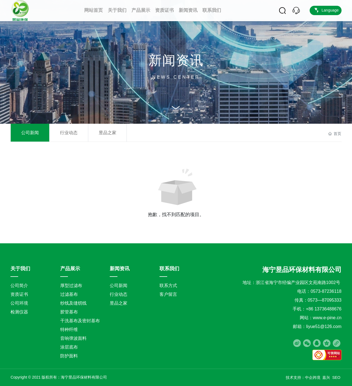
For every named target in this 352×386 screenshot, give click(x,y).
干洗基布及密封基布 (80, 320)
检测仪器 (19, 312)
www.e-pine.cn (327, 317)
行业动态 (69, 132)
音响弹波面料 (73, 338)
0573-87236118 (325, 291)
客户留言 (168, 294)
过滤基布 (69, 294)
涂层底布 (69, 347)
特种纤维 (69, 329)
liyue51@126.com (323, 326)
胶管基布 (69, 312)
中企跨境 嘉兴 (317, 377)
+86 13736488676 (323, 309)
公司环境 (19, 303)
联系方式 (168, 285)
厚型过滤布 (71, 285)
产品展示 (70, 268)
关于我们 (20, 268)
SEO (336, 377)
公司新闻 (30, 132)
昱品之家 (107, 132)
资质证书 (19, 294)
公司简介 (19, 285)
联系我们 (169, 268)
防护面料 (69, 356)
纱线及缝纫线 (73, 303)
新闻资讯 (176, 60)
